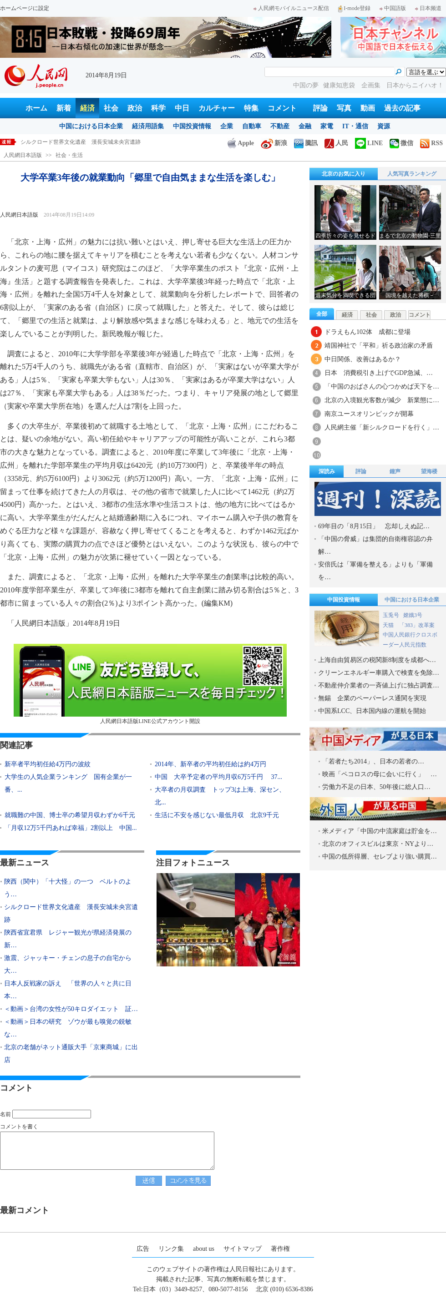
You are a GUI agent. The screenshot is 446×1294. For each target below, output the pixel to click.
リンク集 (171, 1248)
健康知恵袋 (340, 85)
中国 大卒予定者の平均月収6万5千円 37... (218, 776)
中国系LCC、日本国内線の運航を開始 (372, 711)
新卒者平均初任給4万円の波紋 (48, 764)
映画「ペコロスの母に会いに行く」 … (379, 774)
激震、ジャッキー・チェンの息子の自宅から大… (68, 964)
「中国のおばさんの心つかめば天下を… (381, 386)
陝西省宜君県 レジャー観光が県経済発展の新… (68, 939)
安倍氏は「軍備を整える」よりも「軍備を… (375, 571)
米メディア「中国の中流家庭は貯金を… (379, 831)
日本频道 (428, 8)
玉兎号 (391, 615)
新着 (63, 108)
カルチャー (216, 108)
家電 (326, 126)
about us (203, 1248)
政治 (134, 108)
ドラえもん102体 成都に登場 (367, 332)
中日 (182, 108)
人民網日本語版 (23, 155)
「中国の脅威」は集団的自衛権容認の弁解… (375, 545)
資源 (383, 126)
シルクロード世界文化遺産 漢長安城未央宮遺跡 (71, 913)
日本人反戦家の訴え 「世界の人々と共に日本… (68, 990)
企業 (226, 126)
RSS (431, 143)
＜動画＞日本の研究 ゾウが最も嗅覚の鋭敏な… (68, 1028)
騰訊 (306, 143)
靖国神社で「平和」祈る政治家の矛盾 (378, 345)
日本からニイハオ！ (415, 85)
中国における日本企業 (91, 126)
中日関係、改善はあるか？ (362, 359)
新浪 (274, 143)
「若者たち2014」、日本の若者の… (373, 761)
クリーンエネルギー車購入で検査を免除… (378, 672)
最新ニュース (24, 862)
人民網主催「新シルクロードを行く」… (381, 427)
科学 (158, 108)
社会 (111, 108)
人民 (336, 143)
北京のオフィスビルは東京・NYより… (377, 843)
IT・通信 (355, 126)
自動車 (251, 126)
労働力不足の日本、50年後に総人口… (376, 786)
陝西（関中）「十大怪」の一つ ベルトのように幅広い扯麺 (94, 142)
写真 (344, 108)
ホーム (36, 108)
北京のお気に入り (343, 174)
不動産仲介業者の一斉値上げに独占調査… (378, 685)
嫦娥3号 (412, 615)
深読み (327, 471)
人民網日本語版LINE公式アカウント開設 (150, 684)
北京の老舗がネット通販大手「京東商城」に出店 (71, 1053)
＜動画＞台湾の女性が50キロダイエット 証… (71, 1009)
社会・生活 (69, 155)
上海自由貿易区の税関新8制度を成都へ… (377, 660)
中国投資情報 (192, 126)
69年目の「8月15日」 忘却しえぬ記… (374, 526)
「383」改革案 (417, 625)
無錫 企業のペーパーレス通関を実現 (372, 698)
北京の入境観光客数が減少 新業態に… (381, 400)
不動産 (279, 126)
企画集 (371, 85)
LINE (369, 143)
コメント (282, 108)
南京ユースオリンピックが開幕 (369, 413)
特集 (251, 108)
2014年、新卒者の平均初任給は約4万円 (210, 764)
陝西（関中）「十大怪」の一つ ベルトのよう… (68, 888)
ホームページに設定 (24, 8)
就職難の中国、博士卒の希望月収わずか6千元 (70, 815)
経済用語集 (148, 126)
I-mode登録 (354, 8)
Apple (241, 143)
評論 (320, 108)
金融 (305, 126)
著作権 (280, 1248)
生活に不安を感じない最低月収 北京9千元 (217, 815)
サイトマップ (242, 1248)
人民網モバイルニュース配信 (291, 8)
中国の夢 (306, 85)
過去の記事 (402, 108)
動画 (367, 108)
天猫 (389, 625)
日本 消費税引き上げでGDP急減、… (378, 372)
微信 (401, 143)
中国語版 (393, 8)
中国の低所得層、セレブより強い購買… (379, 856)
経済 (87, 108)
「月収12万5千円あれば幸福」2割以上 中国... (71, 827)
